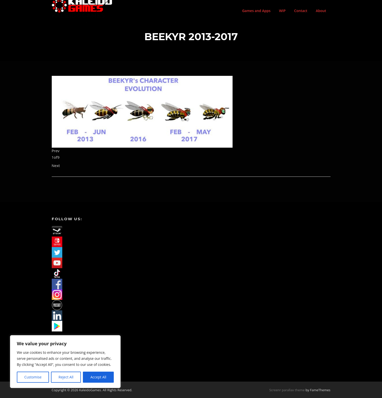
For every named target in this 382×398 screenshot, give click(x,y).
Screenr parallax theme (287, 390)
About (321, 10)
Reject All (66, 377)
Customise (33, 377)
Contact (300, 10)
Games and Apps (256, 10)
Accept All (98, 377)
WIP (282, 10)
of (56, 157)
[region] (65, 361)
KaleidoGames (78, 15)
